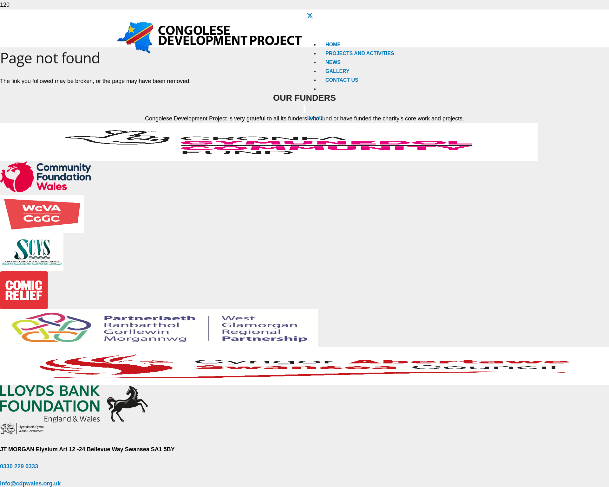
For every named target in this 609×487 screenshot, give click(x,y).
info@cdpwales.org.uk (30, 483)
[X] (309, 15)
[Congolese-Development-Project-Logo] (210, 53)
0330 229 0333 (19, 466)
